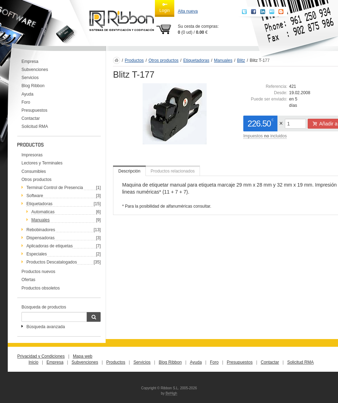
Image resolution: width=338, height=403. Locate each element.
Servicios (30, 77)
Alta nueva (188, 11)
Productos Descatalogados (51, 262)
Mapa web (82, 356)
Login (164, 7)
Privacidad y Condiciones (41, 356)
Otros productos (36, 179)
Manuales (40, 219)
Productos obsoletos (40, 288)
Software (34, 195)
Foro (25, 102)
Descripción (129, 171)
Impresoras (32, 154)
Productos (134, 60)
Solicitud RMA (34, 126)
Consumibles (33, 171)
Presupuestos (34, 110)
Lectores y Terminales (42, 163)
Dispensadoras (40, 237)
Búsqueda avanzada (45, 326)
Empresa (29, 61)
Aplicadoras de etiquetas (49, 245)
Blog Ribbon (32, 85)
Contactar (30, 118)
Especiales (36, 254)
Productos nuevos (38, 271)
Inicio (33, 362)
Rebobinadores (40, 229)
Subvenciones (34, 69)
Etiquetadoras (39, 203)
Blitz (241, 60)
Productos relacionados (173, 171)
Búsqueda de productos (43, 307)
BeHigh (171, 393)
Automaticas (43, 211)
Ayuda (27, 94)
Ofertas (28, 279)
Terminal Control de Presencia (54, 187)
